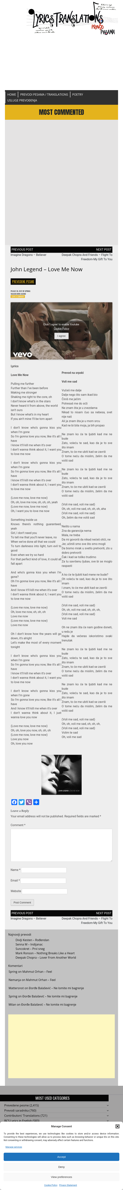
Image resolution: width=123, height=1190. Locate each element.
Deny (61, 1166)
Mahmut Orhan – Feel (37, 976)
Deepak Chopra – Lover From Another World (46, 962)
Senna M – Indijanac (29, 948)
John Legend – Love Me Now (47, 271)
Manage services (13, 1147)
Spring (32, 293)
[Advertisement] (61, 62)
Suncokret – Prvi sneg (30, 953)
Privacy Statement (68, 1185)
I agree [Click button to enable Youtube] (61, 340)
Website (16, 895)
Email (15, 884)
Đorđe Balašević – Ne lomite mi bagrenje (56, 992)
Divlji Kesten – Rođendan (32, 944)
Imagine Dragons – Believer (28, 257)
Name (15, 874)
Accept (61, 1156)
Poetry (77, 95)
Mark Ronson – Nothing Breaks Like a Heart (45, 957)
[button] (117, 1126)
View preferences (61, 1176)
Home (11, 95)
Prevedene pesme (23, 284)
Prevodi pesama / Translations (44, 95)
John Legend (24, 297)
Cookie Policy (50, 1185)
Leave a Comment (20, 300)
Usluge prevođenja (22, 100)
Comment (18, 829)
